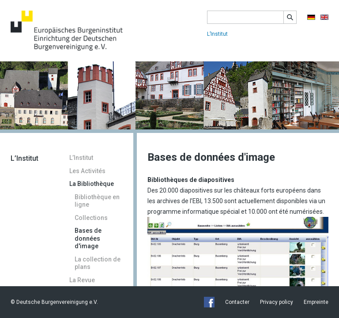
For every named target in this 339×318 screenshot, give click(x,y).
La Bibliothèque (91, 183)
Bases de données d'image (88, 238)
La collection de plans (98, 263)
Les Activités (87, 170)
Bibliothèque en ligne (97, 200)
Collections (91, 217)
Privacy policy (276, 302)
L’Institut (217, 34)
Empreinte (316, 302)
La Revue (82, 280)
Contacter (237, 302)
